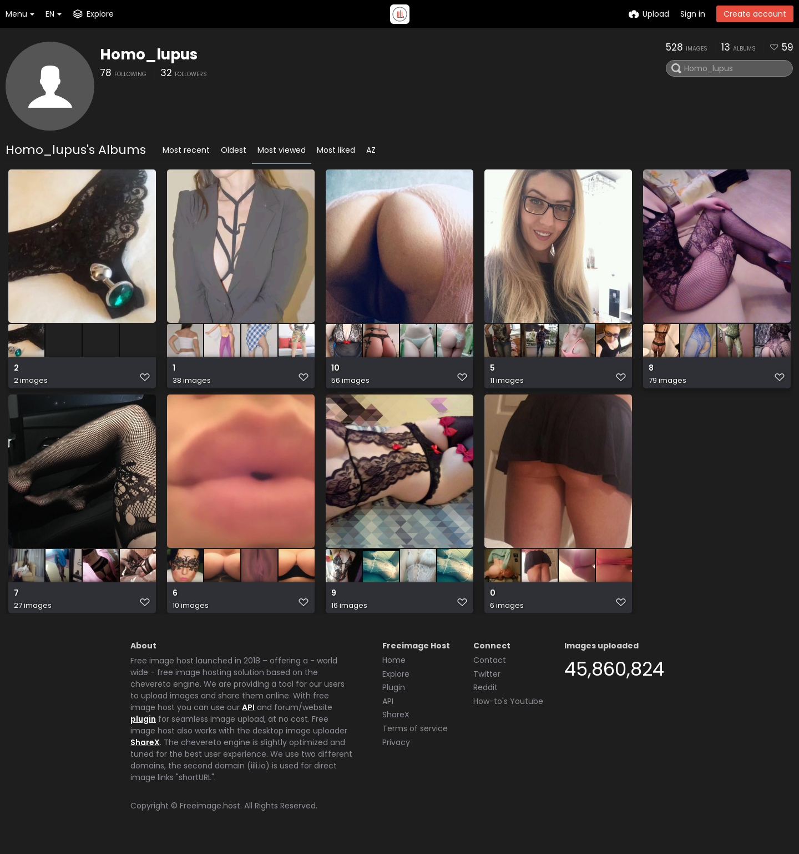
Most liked (336, 150)
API (248, 716)
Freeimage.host (210, 814)
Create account (755, 13)
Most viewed (281, 150)
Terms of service (415, 737)
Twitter (486, 682)
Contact (489, 669)
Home (394, 669)
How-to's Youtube (508, 710)
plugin (143, 727)
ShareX (145, 751)
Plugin (393, 696)
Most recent (186, 150)
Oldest (233, 150)
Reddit (485, 696)
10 (335, 373)
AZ (371, 150)
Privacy (396, 751)
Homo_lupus (149, 54)
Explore (395, 682)
